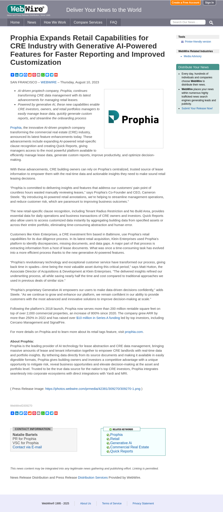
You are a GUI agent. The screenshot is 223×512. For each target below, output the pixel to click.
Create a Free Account (185, 2)
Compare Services (88, 22)
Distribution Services (93, 477)
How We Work (55, 22)
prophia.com (134, 332)
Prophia (16, 127)
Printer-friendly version (198, 41)
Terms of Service (112, 503)
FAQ (113, 22)
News (31, 22)
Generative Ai (119, 443)
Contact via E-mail (27, 447)
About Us (85, 503)
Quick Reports (120, 451)
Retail (113, 439)
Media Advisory (192, 56)
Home (15, 22)
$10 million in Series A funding (98, 318)
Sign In (209, 2)
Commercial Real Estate (128, 447)
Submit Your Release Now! (197, 108)
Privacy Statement (143, 503)
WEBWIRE (49, 82)
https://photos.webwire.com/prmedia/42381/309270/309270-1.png (92, 388)
